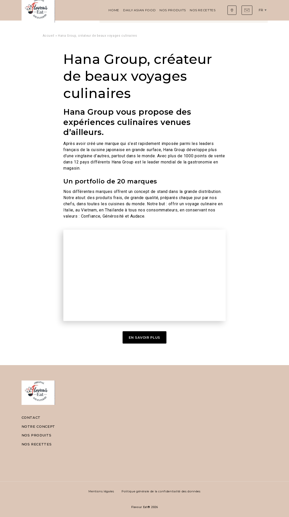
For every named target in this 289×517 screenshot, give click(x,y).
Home (70, 10)
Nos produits (129, 10)
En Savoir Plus (144, 337)
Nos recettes (159, 10)
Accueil (48, 35)
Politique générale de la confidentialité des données (161, 491)
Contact (31, 417)
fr (262, 10)
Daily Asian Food (95, 10)
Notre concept (38, 426)
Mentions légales (101, 491)
